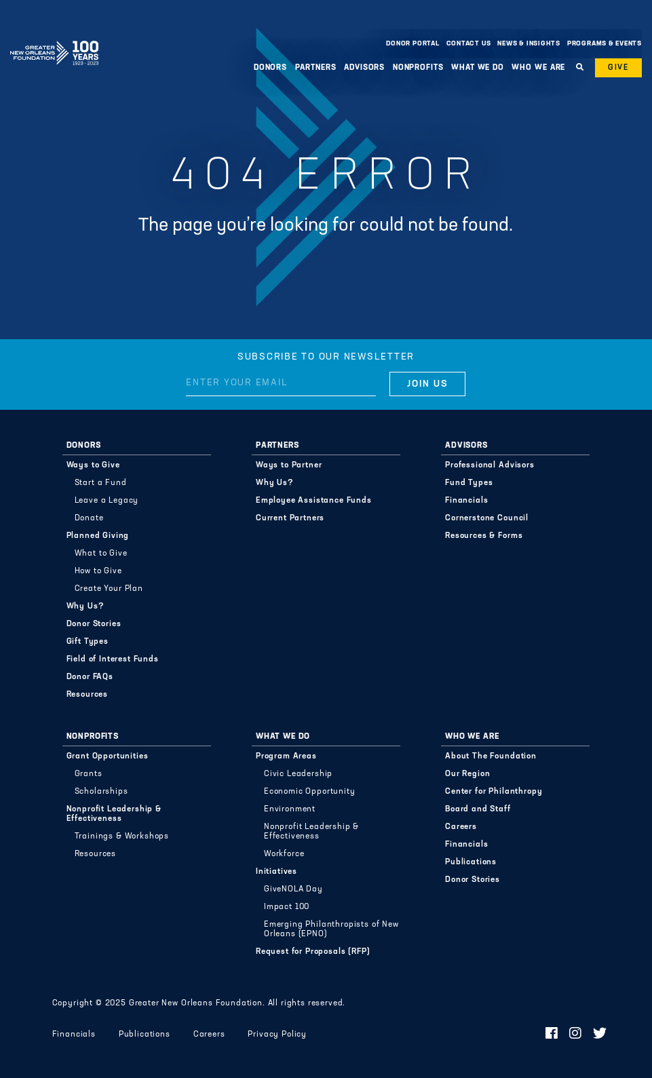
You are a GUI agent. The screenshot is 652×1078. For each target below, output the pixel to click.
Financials (466, 501)
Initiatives (276, 872)
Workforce (284, 854)
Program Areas (286, 756)
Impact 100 (286, 907)
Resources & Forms (483, 536)
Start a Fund (101, 483)
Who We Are (538, 68)
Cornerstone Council (487, 518)
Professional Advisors (490, 465)
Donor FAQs (89, 677)
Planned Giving (98, 536)
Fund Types (469, 483)
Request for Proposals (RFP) (313, 952)
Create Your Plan (109, 589)
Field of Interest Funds (112, 659)
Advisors (364, 68)
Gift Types (87, 642)
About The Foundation (491, 756)
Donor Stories (93, 624)
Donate (89, 518)
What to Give (101, 554)
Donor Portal (412, 43)
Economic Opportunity (310, 792)
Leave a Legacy (107, 501)
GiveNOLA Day (293, 889)
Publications (471, 862)
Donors (270, 68)
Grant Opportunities (107, 756)
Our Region (467, 774)
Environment (289, 809)
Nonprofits (418, 68)
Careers (461, 827)
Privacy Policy (277, 1035)
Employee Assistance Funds (314, 501)
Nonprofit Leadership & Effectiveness (113, 814)
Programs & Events (604, 43)
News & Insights (528, 43)
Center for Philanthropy (493, 792)
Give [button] (618, 68)
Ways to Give (93, 465)
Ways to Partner (289, 465)
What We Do (477, 68)
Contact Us (468, 43)
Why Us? (85, 606)
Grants (88, 774)
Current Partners (290, 518)
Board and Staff (478, 809)
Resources (87, 695)
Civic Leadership (298, 774)
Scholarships (101, 792)
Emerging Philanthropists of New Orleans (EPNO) (331, 929)
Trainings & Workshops (122, 836)
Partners (316, 68)
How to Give (98, 571)
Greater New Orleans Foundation (54, 40)
